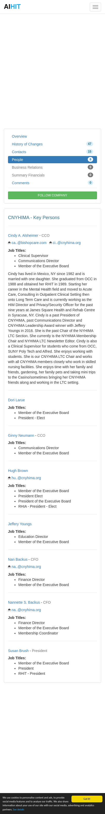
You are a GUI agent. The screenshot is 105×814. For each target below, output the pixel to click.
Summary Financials (52, 175)
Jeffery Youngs (20, 524)
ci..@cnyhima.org (66, 243)
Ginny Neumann (21, 435)
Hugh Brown (18, 471)
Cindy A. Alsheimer (23, 235)
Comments (52, 182)
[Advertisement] (52, 70)
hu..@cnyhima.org (26, 478)
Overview (19, 136)
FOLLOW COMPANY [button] (52, 195)
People (52, 159)
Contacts (52, 151)
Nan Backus (17, 559)
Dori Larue (16, 400)
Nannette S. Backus (24, 602)
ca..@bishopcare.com (29, 243)
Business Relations (52, 167)
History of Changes (52, 144)
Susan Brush (18, 651)
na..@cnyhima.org (26, 567)
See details (18, 809)
